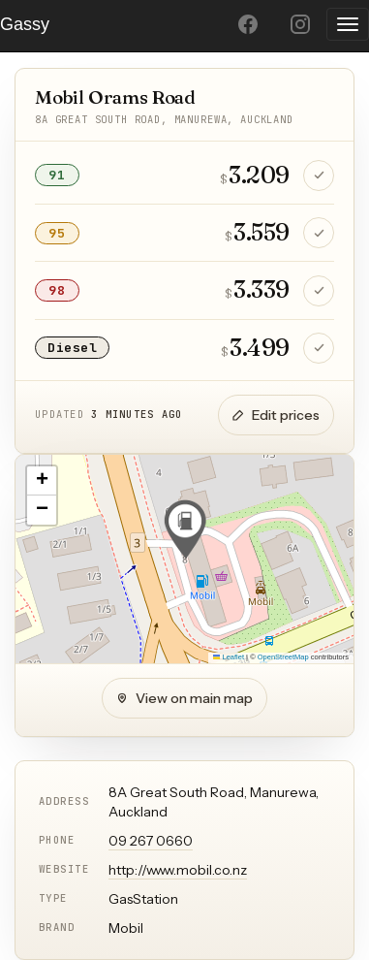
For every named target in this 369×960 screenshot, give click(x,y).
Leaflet (228, 657)
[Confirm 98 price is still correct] (318, 290)
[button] (185, 529)
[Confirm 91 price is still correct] (318, 175)
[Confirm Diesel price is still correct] (318, 348)
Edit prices (276, 415)
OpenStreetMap (283, 657)
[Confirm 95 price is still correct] (318, 232)
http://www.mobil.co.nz (177, 870)
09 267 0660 (150, 840)
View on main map (184, 698)
